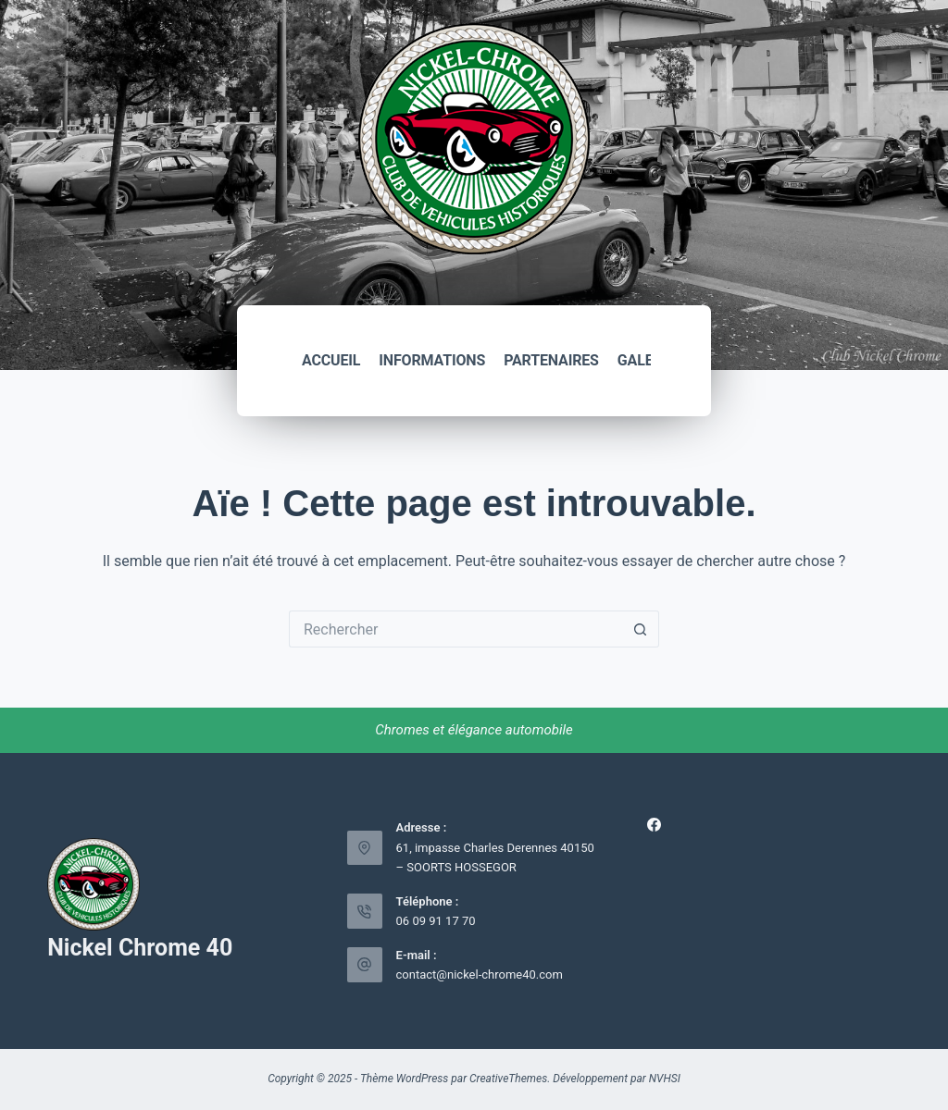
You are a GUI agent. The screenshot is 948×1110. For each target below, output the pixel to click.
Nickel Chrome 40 (139, 947)
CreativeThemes (508, 1078)
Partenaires (551, 360)
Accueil (331, 360)
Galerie (646, 360)
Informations (432, 360)
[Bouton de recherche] (640, 629)
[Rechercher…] (455, 629)
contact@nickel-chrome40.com (479, 974)
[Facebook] (654, 825)
